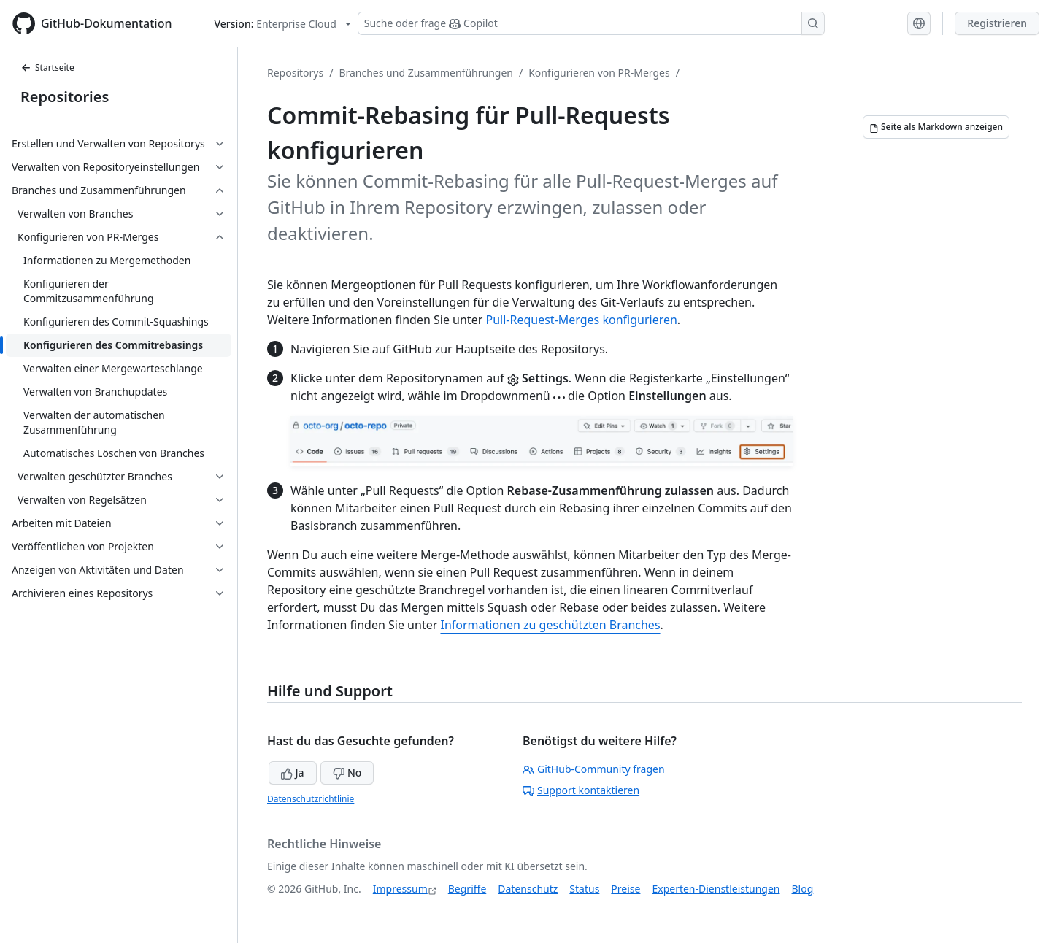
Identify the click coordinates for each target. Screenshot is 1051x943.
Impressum (400, 889)
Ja (292, 773)
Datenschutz (528, 889)
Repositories (64, 97)
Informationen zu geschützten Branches (550, 625)
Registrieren (997, 23)
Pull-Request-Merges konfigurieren (581, 320)
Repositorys (295, 73)
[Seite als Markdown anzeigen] (936, 127)
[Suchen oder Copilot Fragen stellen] (591, 23)
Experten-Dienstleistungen (715, 889)
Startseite (47, 67)
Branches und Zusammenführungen (426, 73)
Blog (803, 889)
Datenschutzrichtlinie (310, 799)
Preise (625, 889)
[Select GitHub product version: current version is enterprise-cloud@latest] (283, 23)
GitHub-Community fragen (594, 769)
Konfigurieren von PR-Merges (598, 73)
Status (584, 889)
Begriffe (467, 889)
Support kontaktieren (581, 790)
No (347, 773)
